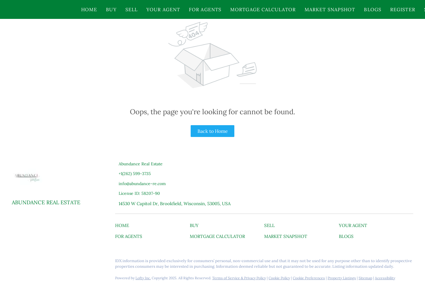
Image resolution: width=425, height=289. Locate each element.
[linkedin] (28, 262)
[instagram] (39, 262)
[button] (39, 9)
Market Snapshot (330, 9)
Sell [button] (131, 9)
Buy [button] (111, 9)
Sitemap (365, 278)
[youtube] (51, 262)
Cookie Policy (279, 278)
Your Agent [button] (163, 9)
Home (89, 9)
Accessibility (385, 278)
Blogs (372, 9)
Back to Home (212, 131)
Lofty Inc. (143, 278)
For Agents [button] (205, 9)
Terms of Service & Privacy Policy (239, 278)
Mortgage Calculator (263, 9)
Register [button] (402, 9)
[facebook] (16, 262)
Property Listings (342, 278)
